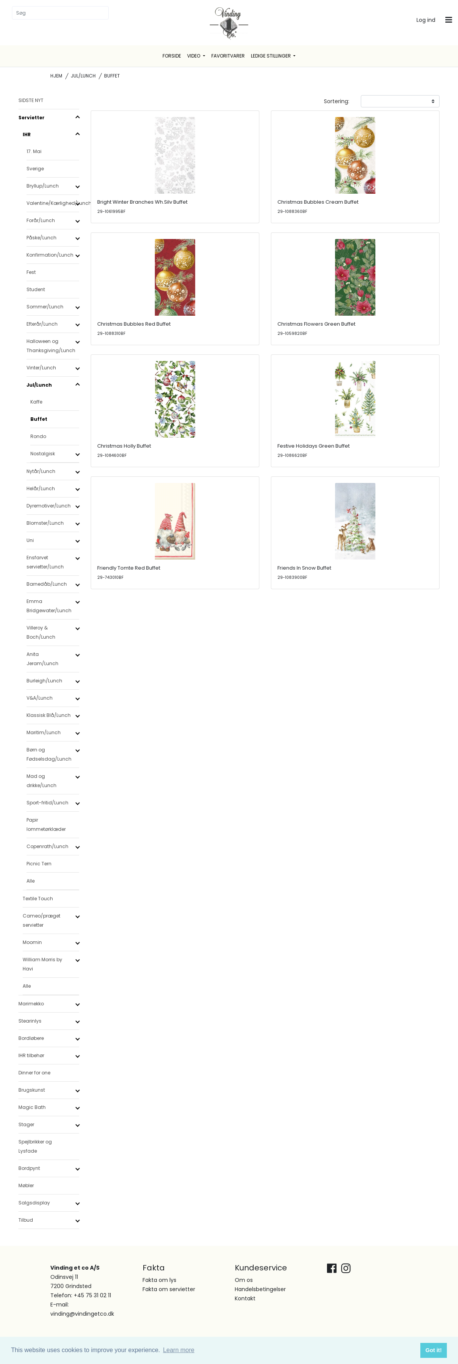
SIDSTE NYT (30, 100)
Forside (172, 56)
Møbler (26, 1185)
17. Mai (34, 151)
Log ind (426, 20)
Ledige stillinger (271, 56)
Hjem (56, 75)
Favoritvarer (228, 56)
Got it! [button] (433, 1350)
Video (194, 56)
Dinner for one (34, 1072)
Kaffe (36, 402)
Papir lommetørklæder (46, 824)
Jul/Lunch (83, 75)
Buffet (38, 419)
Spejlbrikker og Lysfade (35, 1146)
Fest (31, 272)
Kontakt (245, 1298)
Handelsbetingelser (260, 1289)
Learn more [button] (178, 1350)
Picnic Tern (39, 863)
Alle (31, 881)
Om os (244, 1280)
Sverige (35, 168)
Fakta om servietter (169, 1289)
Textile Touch (38, 898)
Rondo (38, 436)
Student (36, 289)
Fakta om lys (159, 1280)
